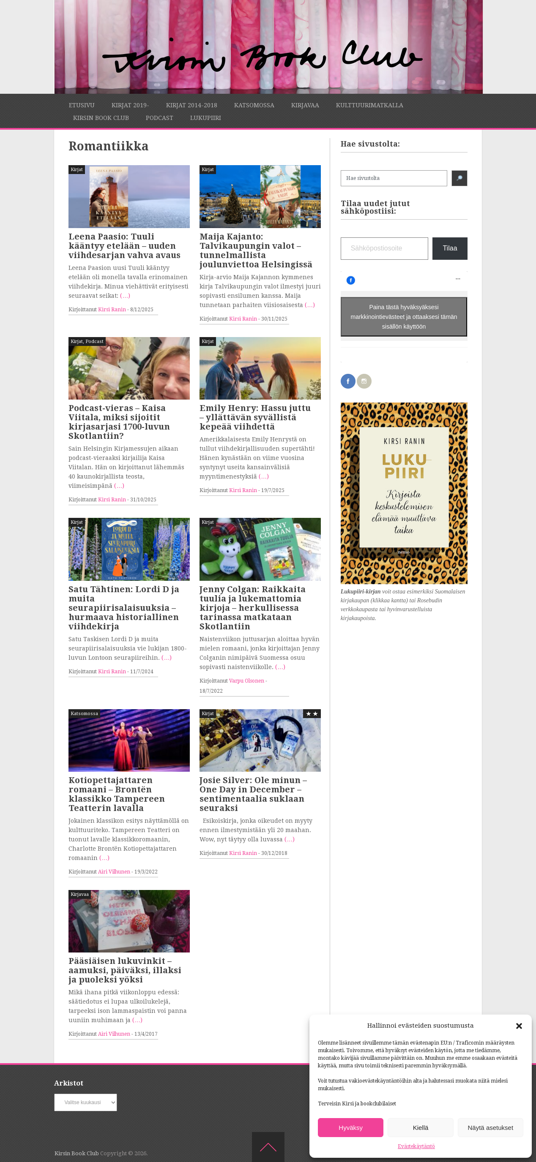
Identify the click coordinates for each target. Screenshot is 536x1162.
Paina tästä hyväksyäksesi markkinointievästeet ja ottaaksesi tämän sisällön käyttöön (404, 316)
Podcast (159, 117)
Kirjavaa (305, 105)
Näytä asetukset (491, 1127)
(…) (125, 295)
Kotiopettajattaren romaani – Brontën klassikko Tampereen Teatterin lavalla (116, 794)
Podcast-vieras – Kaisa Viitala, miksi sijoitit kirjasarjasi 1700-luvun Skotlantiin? (119, 422)
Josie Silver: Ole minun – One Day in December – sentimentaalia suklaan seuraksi (253, 794)
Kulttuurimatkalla (369, 105)
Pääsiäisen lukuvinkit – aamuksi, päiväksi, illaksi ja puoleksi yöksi (124, 970)
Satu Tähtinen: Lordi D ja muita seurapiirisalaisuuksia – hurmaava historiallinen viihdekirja (123, 607)
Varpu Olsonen (246, 681)
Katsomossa (254, 105)
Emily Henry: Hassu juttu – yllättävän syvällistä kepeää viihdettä (255, 417)
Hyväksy (351, 1127)
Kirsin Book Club (101, 117)
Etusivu (82, 105)
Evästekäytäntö (416, 1146)
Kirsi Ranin (112, 310)
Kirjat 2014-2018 (191, 105)
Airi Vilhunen (114, 872)
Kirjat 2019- (130, 105)
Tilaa (450, 248)
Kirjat (77, 169)
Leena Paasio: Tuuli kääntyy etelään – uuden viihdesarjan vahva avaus (124, 245)
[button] (519, 1026)
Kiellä (421, 1127)
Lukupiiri (205, 117)
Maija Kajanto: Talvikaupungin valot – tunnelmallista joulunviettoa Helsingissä (256, 250)
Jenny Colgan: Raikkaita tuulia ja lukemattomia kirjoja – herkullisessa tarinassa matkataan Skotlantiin (253, 607)
